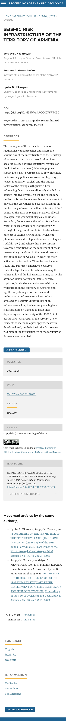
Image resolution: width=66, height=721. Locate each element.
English (9, 649)
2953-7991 (29, 615)
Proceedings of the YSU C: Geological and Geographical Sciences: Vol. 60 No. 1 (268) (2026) (36, 595)
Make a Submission (20, 709)
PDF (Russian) (17, 350)
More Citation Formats (25, 493)
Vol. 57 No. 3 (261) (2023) (41, 16)
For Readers (11, 683)
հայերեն (10, 654)
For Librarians (13, 693)
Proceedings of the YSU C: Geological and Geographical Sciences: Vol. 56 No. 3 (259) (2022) (34, 551)
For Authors (11, 688)
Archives (19, 16)
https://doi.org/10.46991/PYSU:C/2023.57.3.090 (31, 112)
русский (10, 660)
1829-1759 (29, 619)
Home (7, 16)
